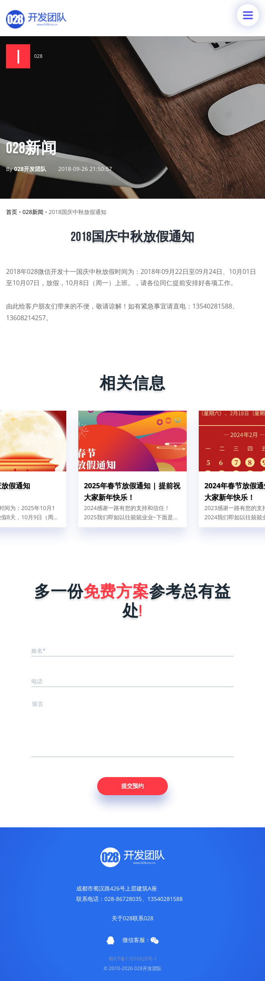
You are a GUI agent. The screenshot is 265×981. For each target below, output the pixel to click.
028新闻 (32, 212)
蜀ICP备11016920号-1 (132, 958)
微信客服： (140, 940)
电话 (37, 681)
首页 (11, 212)
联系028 (142, 918)
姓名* (38, 650)
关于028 (122, 918)
